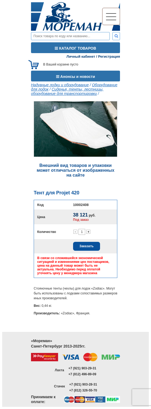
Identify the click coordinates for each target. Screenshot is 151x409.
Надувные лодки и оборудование (60, 85)
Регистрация (109, 56)
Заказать (86, 246)
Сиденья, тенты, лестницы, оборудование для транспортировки (67, 91)
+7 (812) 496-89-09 (82, 374)
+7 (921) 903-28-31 (83, 384)
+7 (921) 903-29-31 (82, 368)
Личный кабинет (81, 56)
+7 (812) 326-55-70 (83, 390)
